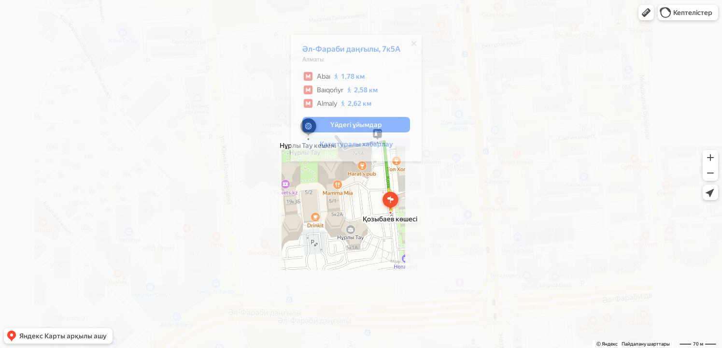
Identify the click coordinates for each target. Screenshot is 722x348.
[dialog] (356, 100)
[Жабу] (414, 46)
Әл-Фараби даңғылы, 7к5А (351, 51)
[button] (646, 12)
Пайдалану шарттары (646, 344)
